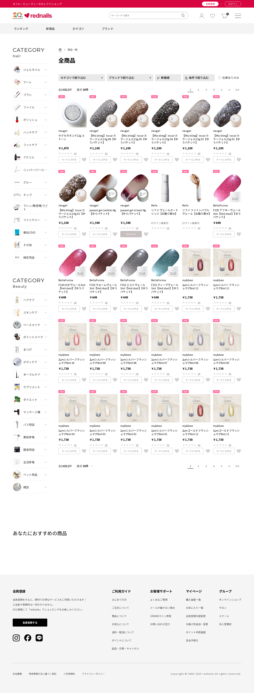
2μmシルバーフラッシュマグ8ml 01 (164, 432)
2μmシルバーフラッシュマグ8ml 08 (133, 361)
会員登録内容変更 (196, 616)
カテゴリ (78, 28)
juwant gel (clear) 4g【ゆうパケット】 (133, 211)
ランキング (21, 28)
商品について (119, 616)
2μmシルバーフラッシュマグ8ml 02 (133, 432)
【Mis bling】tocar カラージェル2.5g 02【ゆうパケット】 (226, 139)
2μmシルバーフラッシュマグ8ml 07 (164, 361)
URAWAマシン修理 (160, 616)
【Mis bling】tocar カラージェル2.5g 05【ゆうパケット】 (133, 139)
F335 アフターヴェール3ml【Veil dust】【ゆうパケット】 (227, 213)
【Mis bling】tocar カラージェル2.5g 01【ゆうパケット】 (71, 213)
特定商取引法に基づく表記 (42, 673)
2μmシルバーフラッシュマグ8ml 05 (226, 361)
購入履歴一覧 (193, 599)
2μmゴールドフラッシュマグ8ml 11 (226, 432)
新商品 (50, 28)
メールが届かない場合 (162, 607)
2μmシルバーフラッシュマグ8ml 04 (71, 432)
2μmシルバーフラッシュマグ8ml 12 (195, 286)
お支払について (120, 624)
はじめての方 (119, 599)
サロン (222, 607)
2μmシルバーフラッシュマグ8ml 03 (102, 432)
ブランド (107, 28)
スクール (224, 616)
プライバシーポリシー (93, 673)
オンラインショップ (230, 599)
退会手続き (192, 640)
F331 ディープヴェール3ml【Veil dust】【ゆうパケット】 (165, 288)
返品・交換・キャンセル (125, 648)
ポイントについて (122, 640)
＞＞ (237, 89)
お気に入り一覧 (194, 607)
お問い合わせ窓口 (160, 624)
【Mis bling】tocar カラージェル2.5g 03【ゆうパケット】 (195, 139)
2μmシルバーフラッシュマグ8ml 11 (226, 286)
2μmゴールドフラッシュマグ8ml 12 (195, 432)
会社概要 (17, 673)
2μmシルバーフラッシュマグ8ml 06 (195, 361)
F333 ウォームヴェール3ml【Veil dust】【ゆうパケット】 (103, 288)
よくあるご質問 (158, 599)
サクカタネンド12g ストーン (71, 137)
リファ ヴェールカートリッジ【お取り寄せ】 (164, 211)
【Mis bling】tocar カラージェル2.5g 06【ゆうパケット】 (102, 139)
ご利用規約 (69, 673)
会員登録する (30, 622)
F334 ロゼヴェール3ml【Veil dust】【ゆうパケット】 (71, 288)
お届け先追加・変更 (197, 624)
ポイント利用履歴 (196, 632)
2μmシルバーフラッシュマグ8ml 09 (102, 361)
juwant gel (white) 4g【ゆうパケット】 (102, 211)
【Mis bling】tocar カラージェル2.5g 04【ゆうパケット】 (164, 139)
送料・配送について (123, 632)
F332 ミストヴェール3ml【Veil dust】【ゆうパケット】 (134, 288)
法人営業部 (225, 624)
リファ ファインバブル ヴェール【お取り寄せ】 (196, 211)
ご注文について (120, 607)
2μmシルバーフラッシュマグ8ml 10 (71, 361)
